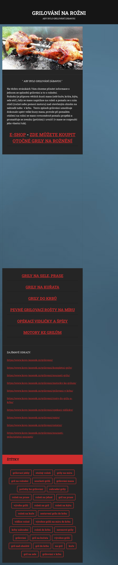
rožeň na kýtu (63, 505)
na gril (59, 546)
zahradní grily (57, 489)
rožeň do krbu (42, 529)
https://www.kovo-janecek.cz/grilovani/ (30, 360)
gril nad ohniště (20, 546)
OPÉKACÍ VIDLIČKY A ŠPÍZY (42, 321)
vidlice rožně (22, 521)
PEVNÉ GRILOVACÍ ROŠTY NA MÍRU (42, 309)
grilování (20, 537)
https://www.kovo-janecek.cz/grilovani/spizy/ (33, 417)
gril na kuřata (40, 537)
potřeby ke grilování (31, 489)
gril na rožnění (19, 481)
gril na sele (30, 554)
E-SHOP (18, 134)
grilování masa (65, 481)
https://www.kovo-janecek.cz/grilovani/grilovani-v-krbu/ (40, 390)
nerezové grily (65, 529)
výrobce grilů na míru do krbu (53, 521)
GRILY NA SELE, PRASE (42, 275)
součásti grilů (42, 481)
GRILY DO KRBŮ (42, 298)
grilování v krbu (51, 554)
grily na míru (64, 472)
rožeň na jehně (43, 497)
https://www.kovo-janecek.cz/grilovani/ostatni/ (34, 425)
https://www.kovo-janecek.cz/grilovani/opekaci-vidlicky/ (40, 409)
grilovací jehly (21, 472)
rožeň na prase (20, 497)
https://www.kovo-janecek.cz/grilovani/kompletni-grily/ (39, 367)
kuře (71, 546)
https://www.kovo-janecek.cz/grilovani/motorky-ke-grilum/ (41, 383)
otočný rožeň (43, 472)
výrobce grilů (62, 537)
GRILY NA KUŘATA (42, 287)
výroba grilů (21, 505)
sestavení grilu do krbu (53, 513)
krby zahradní (20, 529)
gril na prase (66, 497)
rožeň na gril (41, 505)
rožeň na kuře (26, 513)
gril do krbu (42, 546)
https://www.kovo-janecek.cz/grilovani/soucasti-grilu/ (38, 375)
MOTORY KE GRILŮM (42, 332)
